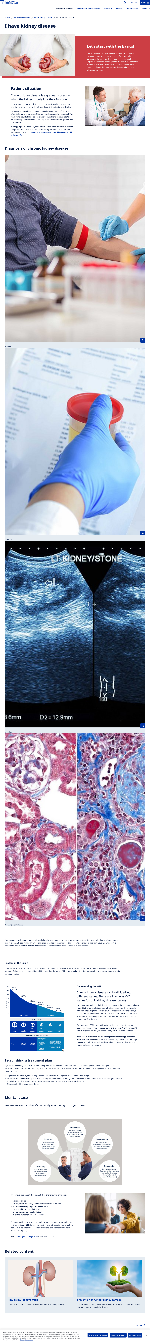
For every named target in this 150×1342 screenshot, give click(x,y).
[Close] (147, 1335)
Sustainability (132, 8)
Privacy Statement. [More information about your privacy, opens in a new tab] (26, 1340)
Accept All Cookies (135, 1335)
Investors (108, 8)
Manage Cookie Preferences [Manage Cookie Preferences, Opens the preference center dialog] (98, 1335)
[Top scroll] (140, 1325)
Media (119, 8)
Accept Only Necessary (118, 1335)
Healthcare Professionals (88, 8)
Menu (143, 2)
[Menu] (145, 2)
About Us (146, 8)
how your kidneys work (28, 1236)
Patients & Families (64, 8)
